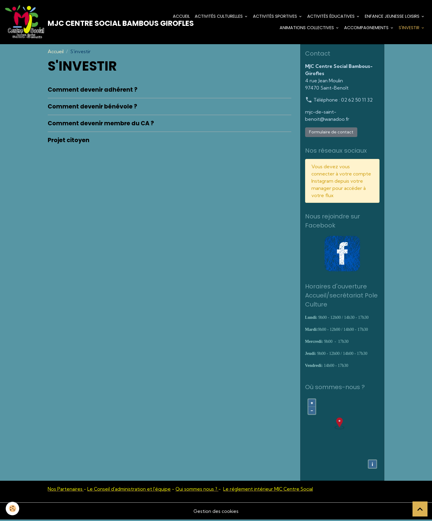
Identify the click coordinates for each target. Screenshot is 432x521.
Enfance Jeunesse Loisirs (393, 17)
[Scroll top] (420, 508)
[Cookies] (13, 508)
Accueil (181, 17)
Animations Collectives (307, 28)
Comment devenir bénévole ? (92, 108)
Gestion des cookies (216, 513)
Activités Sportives (275, 17)
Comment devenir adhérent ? (92, 91)
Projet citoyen (68, 142)
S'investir (410, 28)
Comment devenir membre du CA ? (101, 125)
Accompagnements (367, 28)
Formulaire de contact (331, 133)
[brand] (79, 23)
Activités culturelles (219, 17)
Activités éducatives (331, 17)
